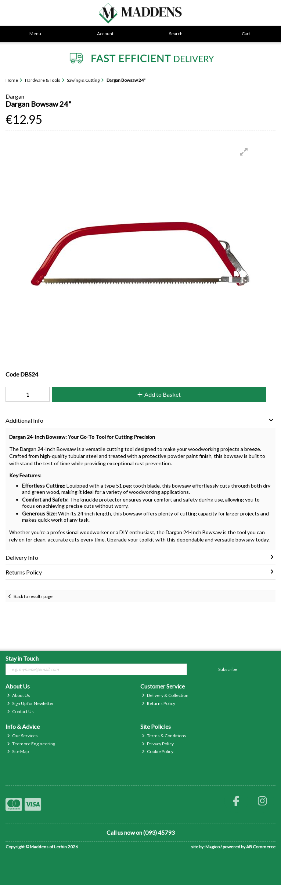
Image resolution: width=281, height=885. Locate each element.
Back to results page (33, 596)
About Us (18, 695)
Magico (212, 846)
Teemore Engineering (31, 743)
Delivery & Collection (165, 695)
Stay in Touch (22, 658)
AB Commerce (260, 846)
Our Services (22, 735)
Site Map (18, 751)
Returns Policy (158, 703)
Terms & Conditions (164, 735)
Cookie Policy (157, 751)
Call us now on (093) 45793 (140, 832)
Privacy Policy (158, 743)
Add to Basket (159, 394)
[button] (244, 152)
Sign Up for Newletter (30, 703)
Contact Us (20, 711)
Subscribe (227, 669)
